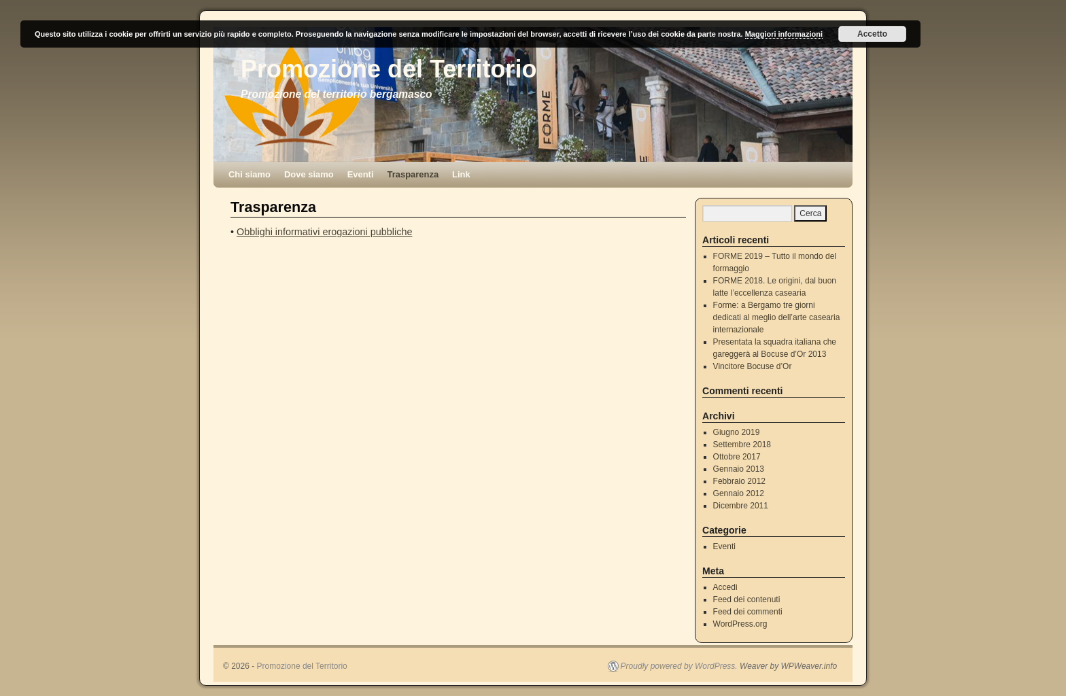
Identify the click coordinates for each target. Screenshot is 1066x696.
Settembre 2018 (742, 444)
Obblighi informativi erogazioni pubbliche (324, 231)
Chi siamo (249, 174)
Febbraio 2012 (739, 481)
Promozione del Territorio (388, 69)
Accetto (872, 34)
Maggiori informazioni (784, 34)
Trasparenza (413, 174)
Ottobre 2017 (737, 457)
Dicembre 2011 (740, 505)
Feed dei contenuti (746, 599)
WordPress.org (740, 624)
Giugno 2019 (736, 432)
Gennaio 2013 (738, 469)
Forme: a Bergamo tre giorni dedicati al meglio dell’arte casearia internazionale (776, 317)
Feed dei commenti (748, 611)
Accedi (725, 587)
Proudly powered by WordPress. (679, 666)
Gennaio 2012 (738, 493)
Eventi (360, 174)
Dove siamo (309, 174)
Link (461, 174)
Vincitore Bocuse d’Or (752, 366)
